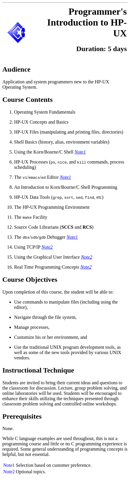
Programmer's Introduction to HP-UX (87, 22)
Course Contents (27, 99)
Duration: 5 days (101, 49)
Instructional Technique (38, 370)
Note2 (9, 471)
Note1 (9, 465)
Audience (16, 69)
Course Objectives (29, 279)
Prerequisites (22, 416)
